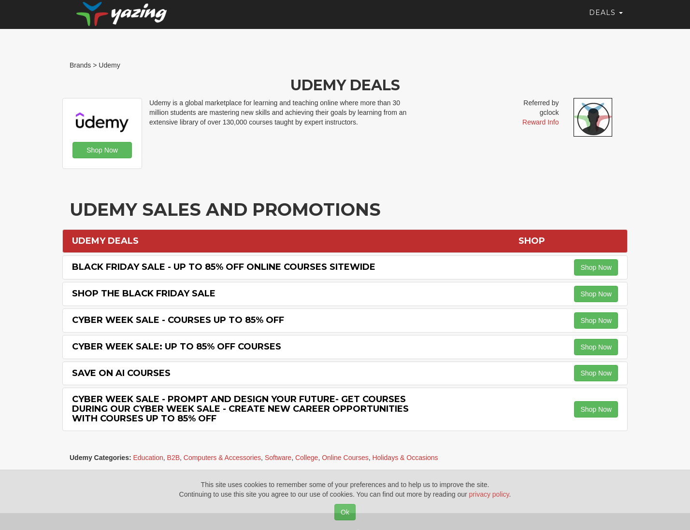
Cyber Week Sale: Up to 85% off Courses (176, 346)
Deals (606, 21)
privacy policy (489, 494)
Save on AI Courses (121, 373)
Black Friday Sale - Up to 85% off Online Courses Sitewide (223, 267)
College (306, 457)
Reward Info (540, 122)
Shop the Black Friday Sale (144, 293)
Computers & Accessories (222, 457)
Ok (345, 512)
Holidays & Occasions (405, 457)
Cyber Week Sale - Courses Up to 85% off (178, 320)
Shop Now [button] (102, 150)
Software (278, 457)
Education (148, 457)
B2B (173, 457)
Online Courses (345, 457)
